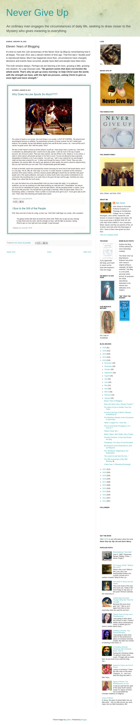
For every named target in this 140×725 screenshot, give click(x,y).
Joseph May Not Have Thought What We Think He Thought (123, 600)
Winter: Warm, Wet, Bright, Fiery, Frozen (118, 434)
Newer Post (11, 252)
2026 (104, 348)
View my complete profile (109, 235)
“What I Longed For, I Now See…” (116, 423)
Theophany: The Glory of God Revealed (118, 443)
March (106, 392)
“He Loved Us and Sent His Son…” (116, 456)
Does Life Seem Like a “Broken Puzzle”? (118, 404)
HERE (106, 539)
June (106, 382)
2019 (104, 476)
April (106, 389)
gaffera (68, 720)
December (108, 363)
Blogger (84, 720)
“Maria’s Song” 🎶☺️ (111, 431)
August (107, 376)
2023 (104, 357)
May (106, 385)
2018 (104, 479)
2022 (104, 360)
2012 (104, 498)
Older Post (87, 252)
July (106, 379)
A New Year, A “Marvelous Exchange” (117, 464)
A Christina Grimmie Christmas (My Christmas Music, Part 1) (122, 649)
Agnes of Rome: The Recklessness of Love (121, 683)
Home (49, 252)
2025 (104, 351)
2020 (104, 472)
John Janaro (120, 203)
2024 (104, 354)
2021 (104, 469)
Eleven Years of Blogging (113, 401)
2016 (104, 485)
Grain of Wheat (107, 698)
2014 (104, 491)
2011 (104, 501)
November (108, 366)
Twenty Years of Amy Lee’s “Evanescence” (123, 615)
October (107, 369)
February (107, 395)
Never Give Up (37, 12)
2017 (104, 482)
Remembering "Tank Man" (122, 552)
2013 (104, 495)
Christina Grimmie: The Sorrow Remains (121, 632)
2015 (104, 488)
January (107, 398)
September (108, 373)
